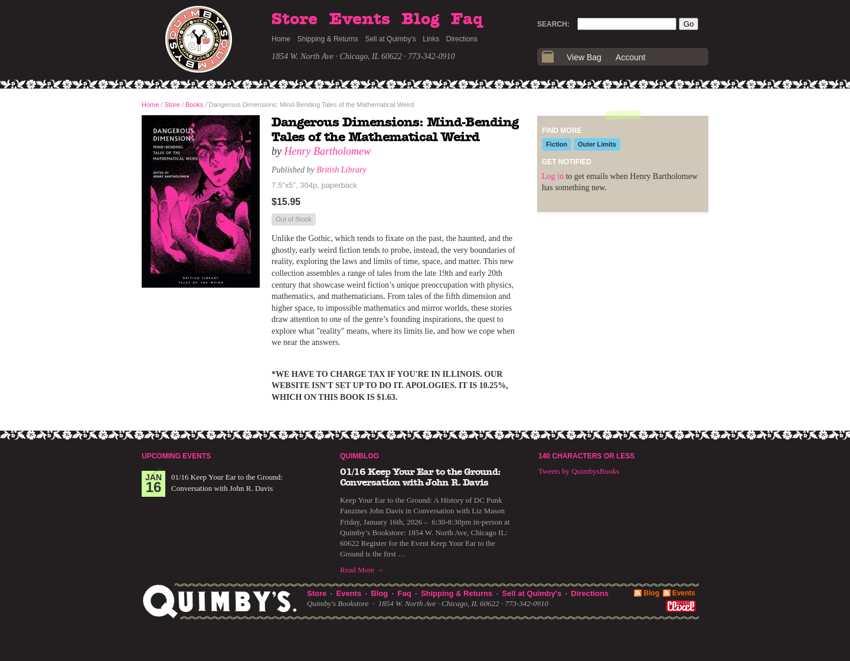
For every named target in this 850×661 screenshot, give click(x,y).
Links (431, 39)
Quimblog (359, 456)
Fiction (556, 144)
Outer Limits (597, 144)
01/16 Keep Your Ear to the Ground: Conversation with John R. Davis (420, 477)
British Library (341, 169)
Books (194, 104)
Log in (553, 176)
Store (295, 19)
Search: (553, 24)
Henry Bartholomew (328, 151)
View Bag (584, 57)
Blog (420, 19)
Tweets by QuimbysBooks (578, 471)
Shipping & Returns (328, 39)
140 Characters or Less (586, 456)
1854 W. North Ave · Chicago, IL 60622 (337, 56)
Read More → (362, 569)
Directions (462, 39)
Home (281, 39)
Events (359, 19)
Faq (467, 19)
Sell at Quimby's (390, 39)
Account (631, 57)
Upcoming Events (176, 456)
